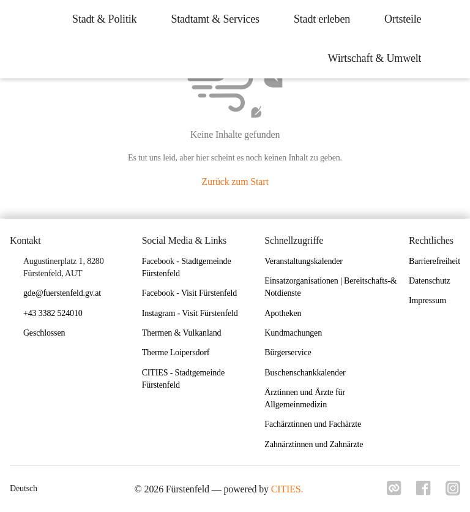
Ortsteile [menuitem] (402, 19)
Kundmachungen (293, 332)
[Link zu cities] (394, 492)
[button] (49, 333)
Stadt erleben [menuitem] (322, 19)
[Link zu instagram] (453, 492)
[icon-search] (449, 39)
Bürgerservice (287, 352)
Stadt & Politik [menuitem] (104, 19)
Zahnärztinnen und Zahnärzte (313, 444)
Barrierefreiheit (434, 261)
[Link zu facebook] (423, 492)
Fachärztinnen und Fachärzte (312, 424)
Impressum (427, 300)
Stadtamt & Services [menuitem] (215, 19)
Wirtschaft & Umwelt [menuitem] (374, 58)
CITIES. (287, 489)
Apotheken (282, 313)
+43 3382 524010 (53, 313)
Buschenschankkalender (304, 372)
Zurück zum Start (234, 181)
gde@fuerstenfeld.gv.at (62, 293)
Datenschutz (429, 280)
